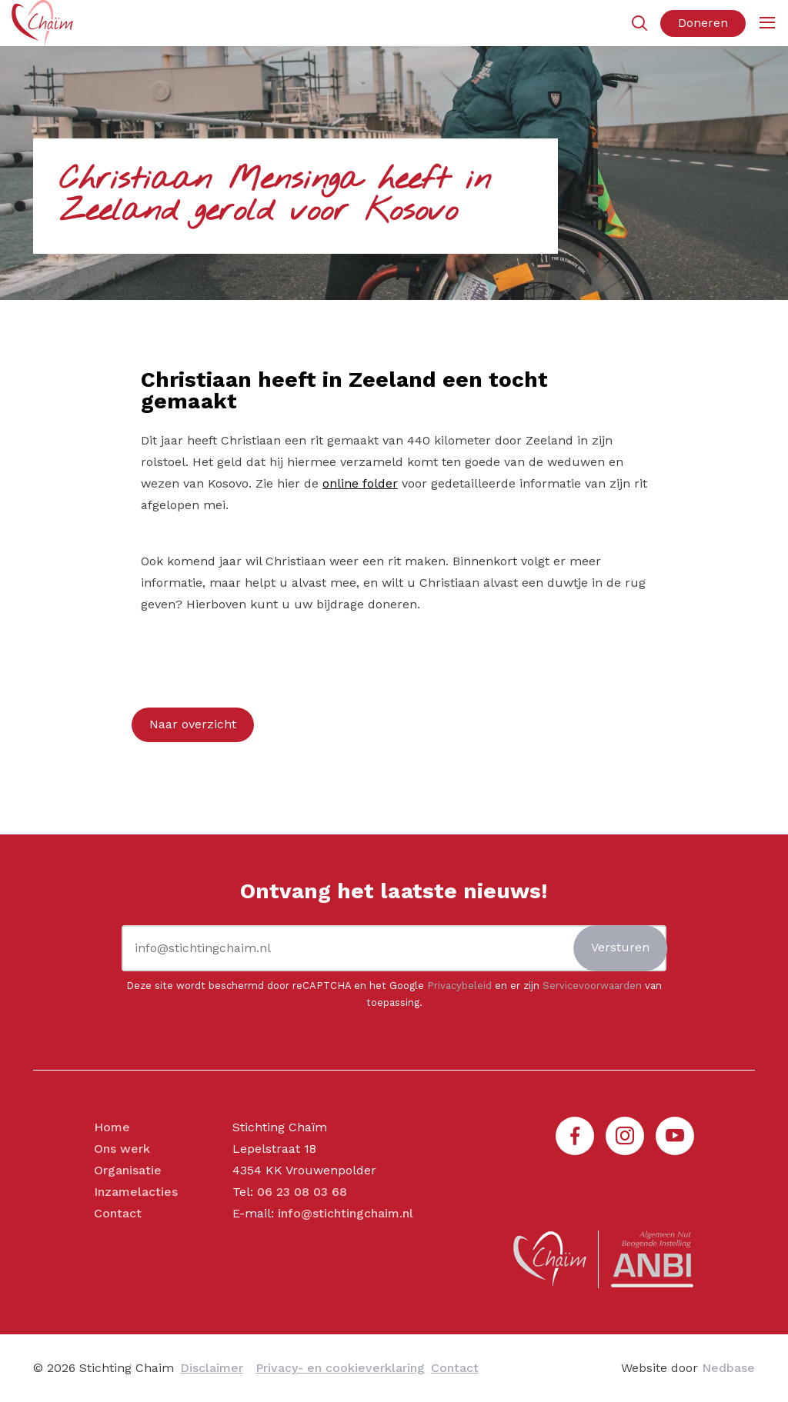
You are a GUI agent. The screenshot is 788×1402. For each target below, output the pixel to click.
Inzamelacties (136, 1191)
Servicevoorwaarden (592, 985)
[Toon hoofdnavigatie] (767, 23)
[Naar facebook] (575, 1136)
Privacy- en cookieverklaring (340, 1367)
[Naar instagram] (625, 1136)
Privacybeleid (459, 985)
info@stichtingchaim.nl (345, 1213)
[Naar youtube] (675, 1136)
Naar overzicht (192, 724)
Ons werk (122, 1148)
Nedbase (728, 1367)
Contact (118, 1213)
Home (112, 1127)
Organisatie (128, 1170)
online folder (360, 483)
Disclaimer (211, 1367)
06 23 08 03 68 (302, 1191)
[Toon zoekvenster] (639, 23)
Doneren (703, 22)
